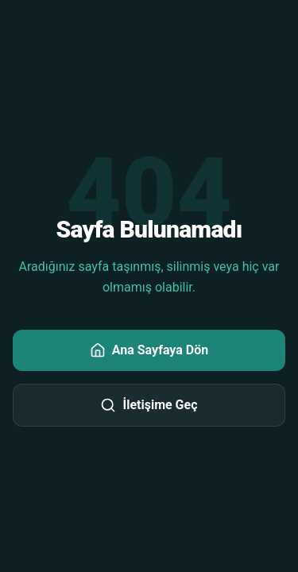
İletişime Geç (148, 405)
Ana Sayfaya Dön (149, 350)
